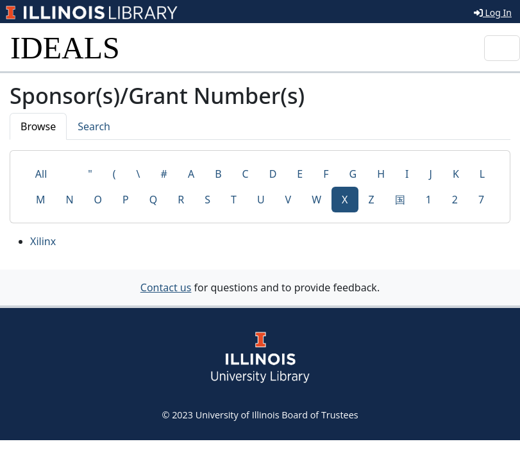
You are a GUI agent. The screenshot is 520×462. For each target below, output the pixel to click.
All (41, 174)
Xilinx (43, 241)
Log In (493, 12)
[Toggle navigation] (502, 48)
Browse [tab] (38, 126)
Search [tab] (94, 126)
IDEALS (65, 48)
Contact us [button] (166, 287)
